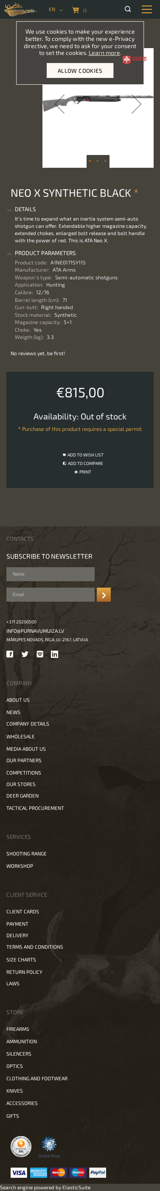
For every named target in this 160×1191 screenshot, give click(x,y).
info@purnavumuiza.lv (35, 631)
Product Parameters (45, 253)
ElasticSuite (76, 1187)
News (13, 712)
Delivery (17, 935)
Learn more (104, 52)
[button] (59, 104)
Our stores (21, 784)
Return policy (24, 972)
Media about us (26, 749)
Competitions (23, 772)
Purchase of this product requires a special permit (82, 428)
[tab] (79, 209)
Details (25, 209)
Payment (17, 924)
